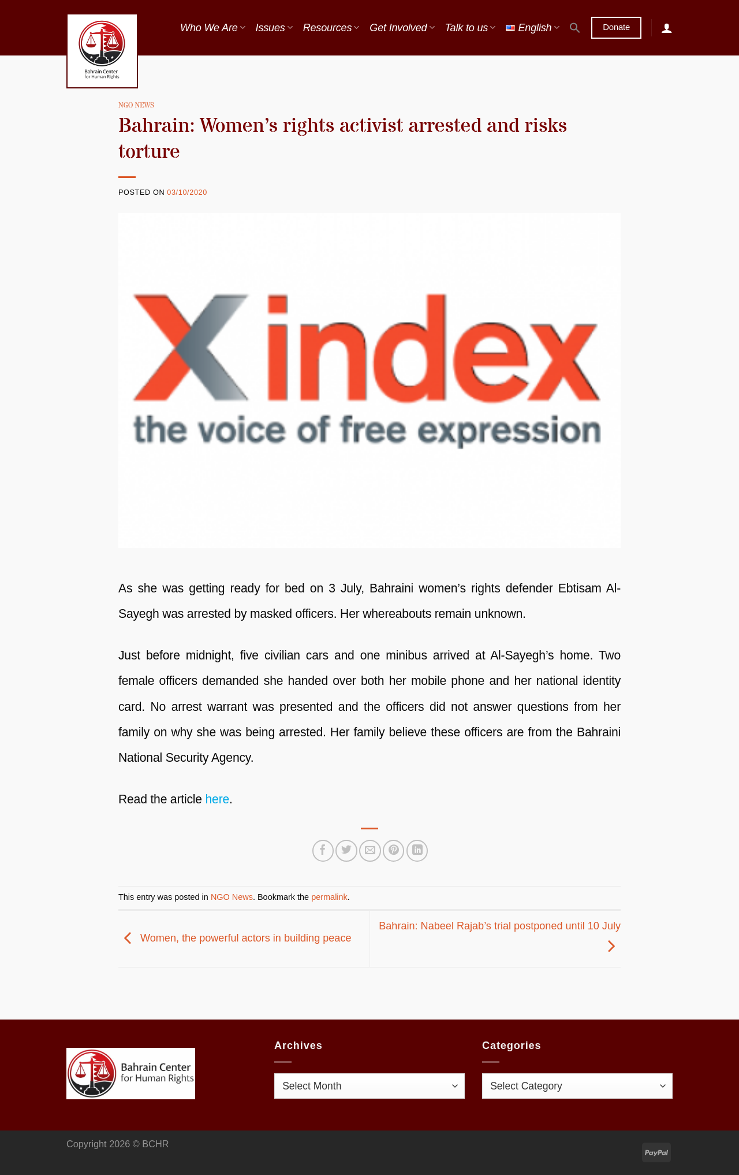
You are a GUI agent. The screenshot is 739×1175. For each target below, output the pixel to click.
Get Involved (402, 28)
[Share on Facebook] (323, 850)
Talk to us (470, 28)
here (218, 799)
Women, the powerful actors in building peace (234, 938)
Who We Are (212, 28)
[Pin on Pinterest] (393, 850)
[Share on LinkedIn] (417, 850)
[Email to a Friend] (369, 850)
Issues (274, 28)
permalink (329, 897)
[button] (575, 27)
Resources (331, 28)
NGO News (136, 105)
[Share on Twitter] (346, 850)
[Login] (667, 27)
